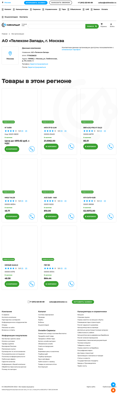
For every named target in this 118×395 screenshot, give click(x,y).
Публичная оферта (8, 359)
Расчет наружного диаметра (87, 325)
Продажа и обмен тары (46, 339)
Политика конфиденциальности (13, 356)
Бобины (41, 322)
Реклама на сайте (8, 327)
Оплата (104, 9)
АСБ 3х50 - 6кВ (50, 198)
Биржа (40, 349)
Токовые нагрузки (83, 343)
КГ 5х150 (8, 128)
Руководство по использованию (13, 351)
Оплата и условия (8, 341)
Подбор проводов (44, 356)
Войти (112, 26)
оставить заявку (83, 302)
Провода (41, 317)
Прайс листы (82, 366)
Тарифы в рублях (8, 344)
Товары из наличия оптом (47, 364)
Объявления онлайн (45, 344)
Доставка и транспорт (85, 353)
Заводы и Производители (86, 363)
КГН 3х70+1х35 (89, 198)
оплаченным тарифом (71, 50)
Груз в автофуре (44, 359)
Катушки (80, 315)
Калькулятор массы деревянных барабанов (93, 335)
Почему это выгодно (9, 369)
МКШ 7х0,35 (10, 198)
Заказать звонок (60, 2)
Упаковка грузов (83, 317)
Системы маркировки (46, 315)
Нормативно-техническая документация (92, 340)
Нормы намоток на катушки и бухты (90, 320)
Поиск (92, 26)
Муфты (40, 320)
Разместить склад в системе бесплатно (52, 333)
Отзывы (4, 325)
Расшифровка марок (84, 350)
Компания (7, 311)
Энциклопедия (43, 325)
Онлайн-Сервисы (46, 330)
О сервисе (5, 315)
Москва (7, 2)
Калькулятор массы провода (87, 327)
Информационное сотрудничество (14, 322)
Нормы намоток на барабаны (88, 348)
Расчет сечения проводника (87, 338)
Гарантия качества (8, 361)
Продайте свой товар (46, 336)
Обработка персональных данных (14, 367)
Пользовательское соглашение (13, 354)
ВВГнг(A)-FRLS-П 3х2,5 (92, 128)
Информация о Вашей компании (13, 364)
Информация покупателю (14, 335)
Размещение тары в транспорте (88, 322)
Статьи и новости (83, 358)
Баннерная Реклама (9, 346)
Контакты (23, 17)
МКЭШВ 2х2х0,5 (11, 265)
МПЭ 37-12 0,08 (50, 128)
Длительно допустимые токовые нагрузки (92, 330)
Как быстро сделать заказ (11, 339)
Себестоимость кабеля (85, 332)
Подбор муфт (43, 354)
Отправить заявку (36, 3)
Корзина (103, 26)
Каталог (42, 311)
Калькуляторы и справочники (92, 311)
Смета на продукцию (45, 346)
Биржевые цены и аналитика (48, 351)
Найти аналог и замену (46, 361)
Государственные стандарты (87, 361)
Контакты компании (9, 317)
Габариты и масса (83, 345)
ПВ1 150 (47, 265)
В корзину (11, 149)
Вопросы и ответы (8, 330)
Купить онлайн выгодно (47, 341)
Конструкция (43, 367)
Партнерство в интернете (11, 320)
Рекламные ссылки (9, 349)
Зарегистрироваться (39, 64)
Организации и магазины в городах (90, 355)
